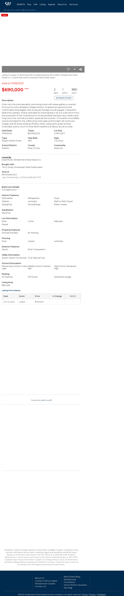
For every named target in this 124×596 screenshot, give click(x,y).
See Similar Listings (63, 98)
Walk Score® (46, 400)
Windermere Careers (45, 584)
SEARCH (21, 4)
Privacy (92, 594)
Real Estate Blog (72, 577)
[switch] (68, 69)
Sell (35, 4)
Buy (29, 4)
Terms (85, 594)
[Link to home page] (8, 5)
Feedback (101, 594)
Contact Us (40, 586)
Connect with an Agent (46, 581)
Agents (51, 4)
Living (43, 4)
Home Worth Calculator (75, 585)
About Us (62, 4)
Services (73, 4)
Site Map (68, 588)
